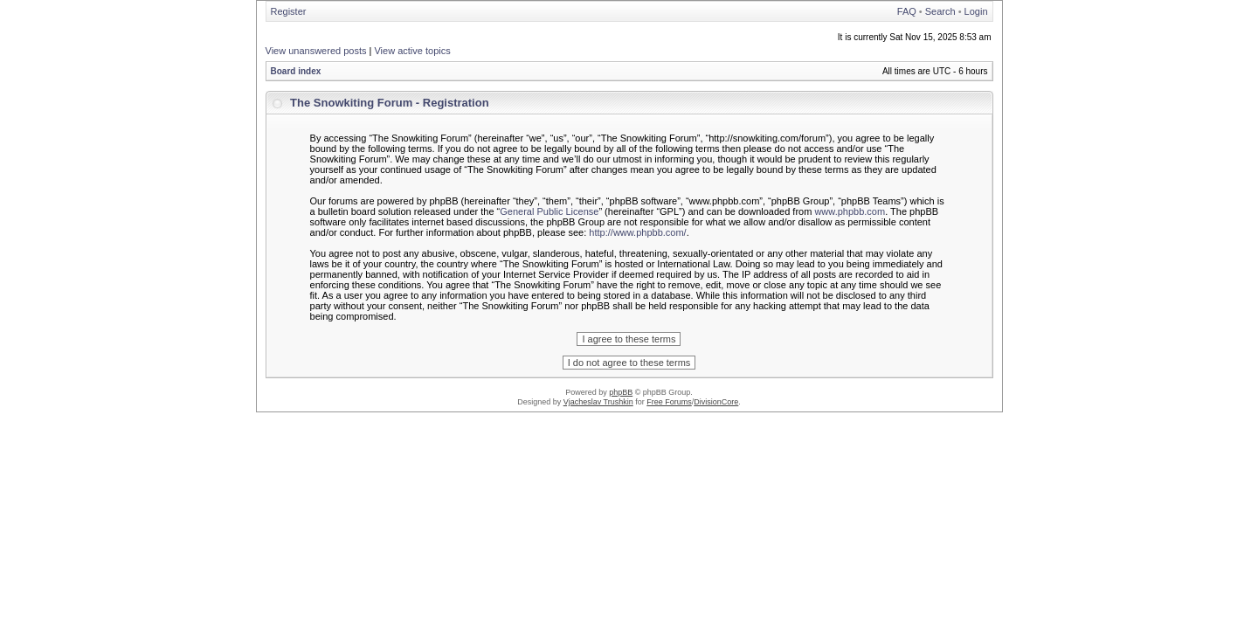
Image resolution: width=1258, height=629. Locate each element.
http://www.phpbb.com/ (637, 232)
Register (289, 11)
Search (940, 11)
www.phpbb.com (849, 211)
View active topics (412, 50)
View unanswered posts (316, 50)
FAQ (906, 11)
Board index (296, 71)
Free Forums (669, 401)
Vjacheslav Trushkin (598, 401)
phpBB (620, 392)
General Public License (549, 211)
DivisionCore (716, 401)
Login (976, 11)
